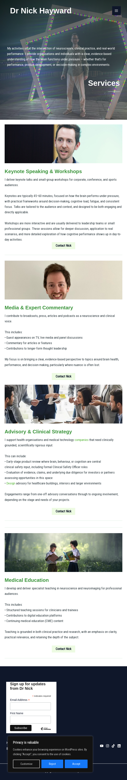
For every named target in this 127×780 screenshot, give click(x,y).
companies (82, 440)
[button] (63, 245)
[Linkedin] (119, 745)
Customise (26, 763)
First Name (16, 713)
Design (10, 483)
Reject (52, 763)
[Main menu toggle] (116, 10)
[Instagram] (107, 745)
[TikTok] (113, 745)
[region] (50, 754)
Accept (76, 763)
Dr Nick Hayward (41, 10)
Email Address (20, 700)
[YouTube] (101, 745)
